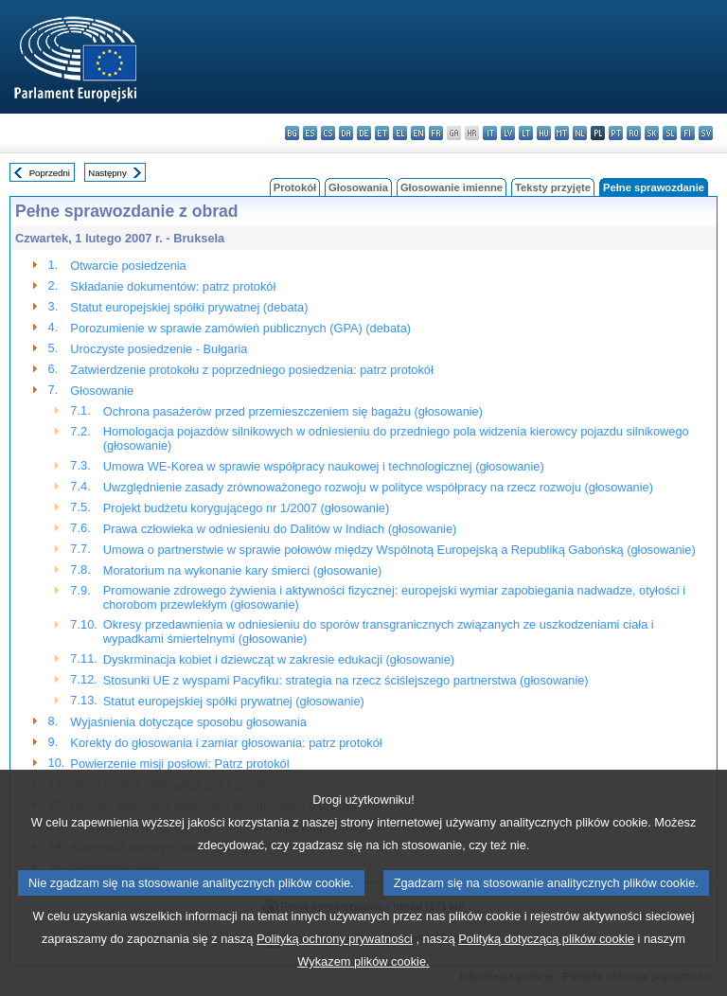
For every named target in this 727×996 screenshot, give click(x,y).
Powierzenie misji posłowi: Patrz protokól (179, 763)
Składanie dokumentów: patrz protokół (172, 286)
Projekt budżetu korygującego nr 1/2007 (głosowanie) (246, 508)
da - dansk (346, 133)
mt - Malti (562, 133)
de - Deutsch (364, 133)
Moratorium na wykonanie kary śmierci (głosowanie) (242, 570)
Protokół (295, 187)
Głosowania (358, 187)
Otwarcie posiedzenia (128, 265)
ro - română (634, 133)
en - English (418, 133)
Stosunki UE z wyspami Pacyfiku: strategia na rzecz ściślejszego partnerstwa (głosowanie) (346, 680)
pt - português (616, 133)
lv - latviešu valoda (508, 133)
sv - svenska (706, 133)
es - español (310, 133)
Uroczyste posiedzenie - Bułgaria (158, 349)
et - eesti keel (382, 133)
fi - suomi (688, 133)
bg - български (292, 133)
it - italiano (490, 133)
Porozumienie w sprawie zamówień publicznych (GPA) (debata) (240, 328)
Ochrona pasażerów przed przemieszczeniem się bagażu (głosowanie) (293, 411)
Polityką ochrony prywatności (335, 971)
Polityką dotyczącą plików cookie (546, 971)
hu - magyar (544, 133)
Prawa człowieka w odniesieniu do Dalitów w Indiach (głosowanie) (279, 529)
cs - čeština (328, 133)
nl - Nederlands (580, 133)
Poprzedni (49, 173)
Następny (107, 173)
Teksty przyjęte (553, 187)
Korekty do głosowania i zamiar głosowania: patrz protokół (225, 743)
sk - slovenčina (652, 133)
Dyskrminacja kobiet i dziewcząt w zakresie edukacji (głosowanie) (278, 659)
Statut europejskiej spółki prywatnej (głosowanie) (233, 701)
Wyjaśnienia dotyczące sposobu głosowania (188, 722)
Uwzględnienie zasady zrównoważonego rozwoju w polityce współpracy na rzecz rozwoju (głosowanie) (378, 487)
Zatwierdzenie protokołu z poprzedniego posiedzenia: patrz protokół (251, 370)
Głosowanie (101, 390)
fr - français (436, 133)
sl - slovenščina (670, 133)
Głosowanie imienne (451, 187)
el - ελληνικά (400, 133)
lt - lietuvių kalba (526, 133)
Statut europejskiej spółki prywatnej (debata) (189, 307)
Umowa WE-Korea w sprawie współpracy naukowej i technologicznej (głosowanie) (323, 466)
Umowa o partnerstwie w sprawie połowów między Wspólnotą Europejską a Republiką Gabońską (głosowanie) (399, 549)
